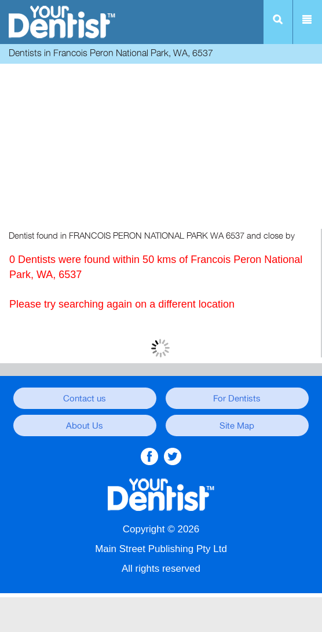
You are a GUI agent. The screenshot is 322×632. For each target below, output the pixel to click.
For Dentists (237, 398)
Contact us (84, 398)
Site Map (236, 426)
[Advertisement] (161, 148)
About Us (84, 426)
